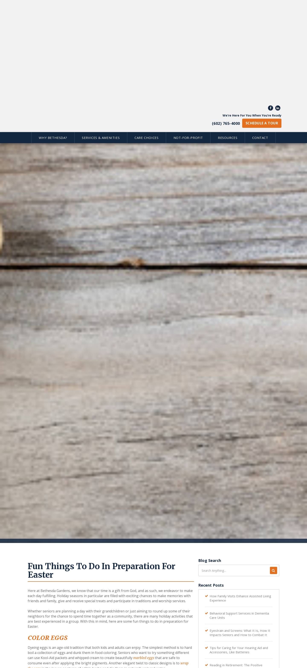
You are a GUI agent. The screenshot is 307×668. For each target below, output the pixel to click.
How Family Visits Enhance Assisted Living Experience (240, 598)
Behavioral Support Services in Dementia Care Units (239, 615)
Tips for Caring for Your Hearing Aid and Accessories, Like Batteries (239, 650)
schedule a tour (262, 22)
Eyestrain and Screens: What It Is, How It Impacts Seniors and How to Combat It (240, 632)
